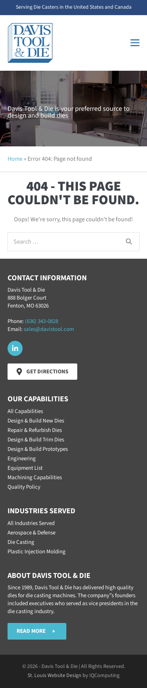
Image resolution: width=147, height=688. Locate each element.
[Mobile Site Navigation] (134, 43)
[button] (15, 348)
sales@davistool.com (49, 329)
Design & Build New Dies (36, 421)
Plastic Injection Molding (37, 552)
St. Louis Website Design (54, 675)
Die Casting (21, 542)
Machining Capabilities (35, 477)
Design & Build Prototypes (38, 449)
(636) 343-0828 (41, 321)
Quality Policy (24, 487)
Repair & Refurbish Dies (35, 430)
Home (15, 159)
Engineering (22, 459)
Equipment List (25, 468)
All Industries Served (31, 523)
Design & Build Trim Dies (36, 440)
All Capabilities (25, 411)
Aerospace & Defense (31, 533)
